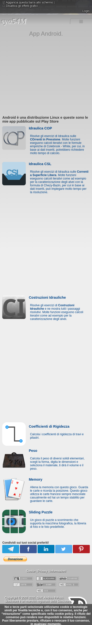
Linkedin (46, 549)
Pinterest (81, 549)
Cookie (30, 571)
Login (86, 11)
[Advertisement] (46, 79)
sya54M (13, 21)
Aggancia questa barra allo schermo (27, 2)
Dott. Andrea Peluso (50, 598)
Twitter (63, 549)
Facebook (28, 549)
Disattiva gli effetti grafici (20, 6)
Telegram (11, 549)
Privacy (42, 571)
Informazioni (58, 571)
